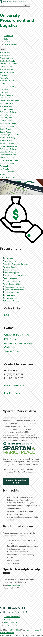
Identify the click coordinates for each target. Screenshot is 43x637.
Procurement (5, 52)
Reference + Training (8, 72)
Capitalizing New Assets (9, 135)
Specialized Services (8, 152)
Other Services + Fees (9, 160)
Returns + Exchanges (8, 123)
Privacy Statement (11, 622)
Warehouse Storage (8, 157)
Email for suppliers (13, 393)
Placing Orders (6, 121)
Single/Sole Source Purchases (14, 290)
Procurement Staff (7, 69)
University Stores (6, 115)
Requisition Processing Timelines (15, 264)
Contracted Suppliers (8, 61)
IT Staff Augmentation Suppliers (15, 275)
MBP (6, 39)
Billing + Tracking (6, 95)
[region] (21, 401)
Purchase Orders (9, 267)
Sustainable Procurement (12, 292)
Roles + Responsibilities (12, 284)
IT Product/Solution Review (14, 287)
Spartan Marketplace (11, 270)
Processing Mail (6, 106)
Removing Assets (7, 143)
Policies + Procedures (8, 64)
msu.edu (29, 630)
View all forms (11, 351)
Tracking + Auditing (7, 138)
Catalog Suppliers (10, 278)
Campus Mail (5, 98)
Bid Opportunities (7, 172)
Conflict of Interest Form (17, 335)
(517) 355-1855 (14, 630)
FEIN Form (10, 339)
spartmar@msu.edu (15, 585)
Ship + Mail (4, 89)
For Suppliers (5, 166)
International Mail (6, 104)
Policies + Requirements (9, 177)
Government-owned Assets (11, 146)
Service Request (10, 44)
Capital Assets (5, 129)
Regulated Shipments (8, 109)
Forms (2, 174)
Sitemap (7, 619)
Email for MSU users (14, 385)
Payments (4, 75)
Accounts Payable (7, 81)
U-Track (7, 41)
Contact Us (8, 36)
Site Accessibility (10, 625)
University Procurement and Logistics (17, 20)
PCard (2, 84)
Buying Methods (6, 58)
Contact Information (12, 617)
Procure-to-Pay (6, 67)
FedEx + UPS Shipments (9, 101)
